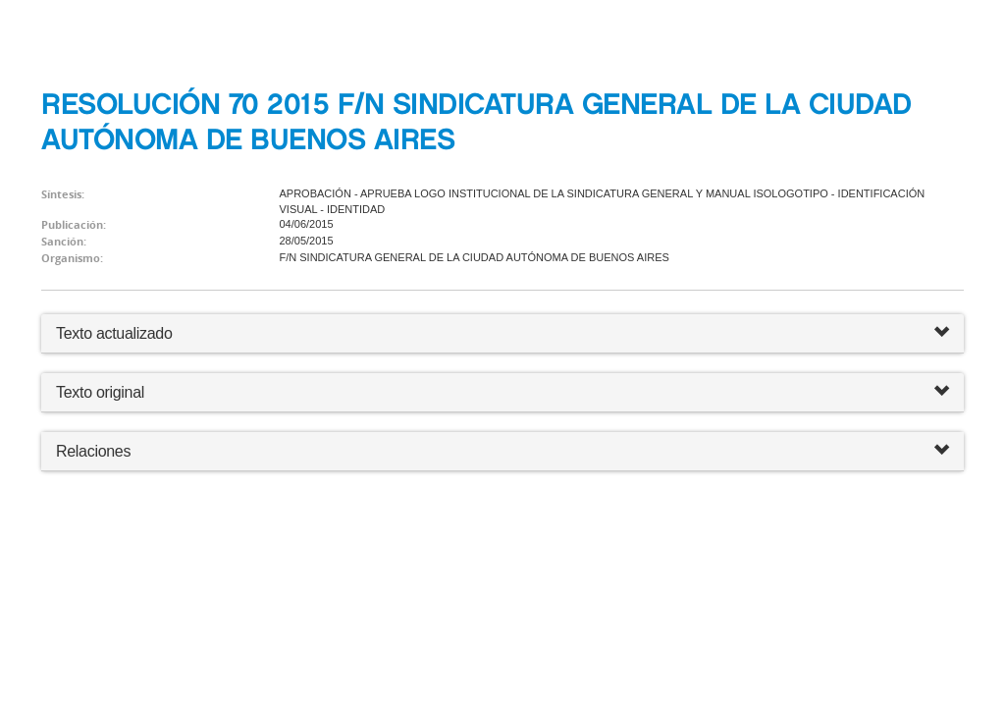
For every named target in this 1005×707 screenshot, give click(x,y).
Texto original (100, 392)
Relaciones (502, 451)
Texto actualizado (114, 333)
